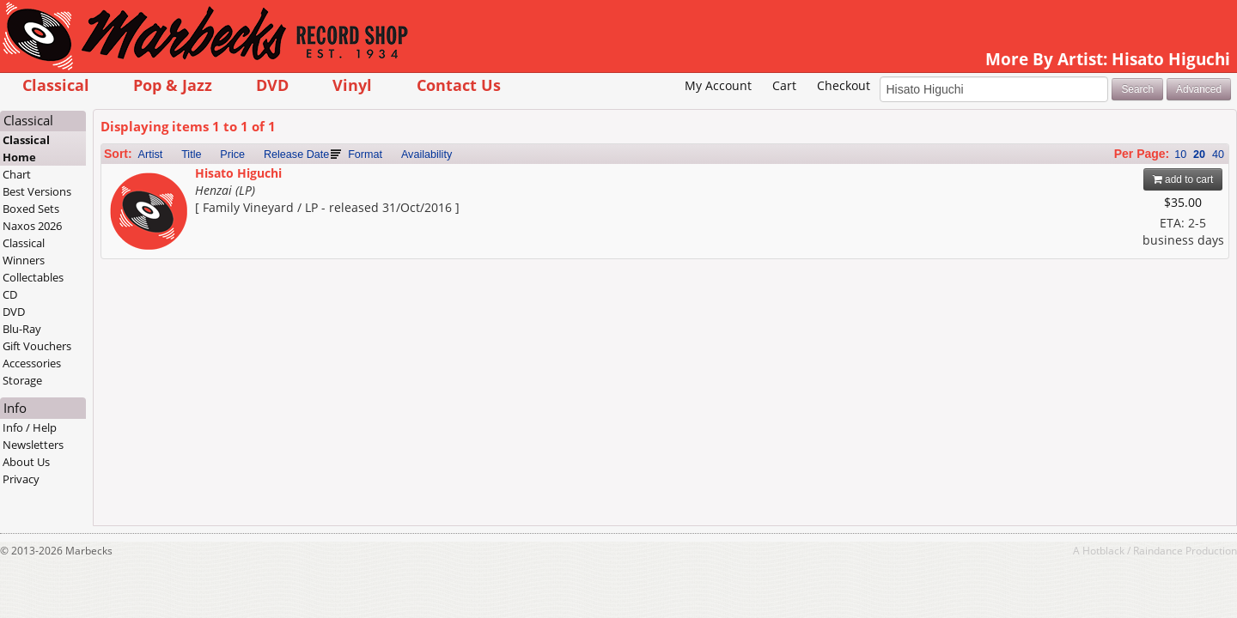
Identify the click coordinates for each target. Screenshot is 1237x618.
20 (1100, 181)
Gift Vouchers (136, 372)
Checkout (744, 112)
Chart (116, 201)
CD (109, 321)
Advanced (1100, 115)
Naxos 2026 (131, 252)
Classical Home (125, 175)
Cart (685, 112)
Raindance (1059, 577)
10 (1082, 181)
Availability (525, 181)
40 (1119, 181)
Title (290, 181)
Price (332, 181)
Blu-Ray (121, 355)
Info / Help (129, 454)
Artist (249, 181)
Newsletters (132, 471)
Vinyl (452, 84)
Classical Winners (123, 278)
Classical (154, 84)
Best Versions (136, 218)
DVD (371, 84)
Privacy (120, 505)
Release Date (395, 181)
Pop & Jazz (271, 84)
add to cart (1084, 206)
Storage (122, 407)
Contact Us (557, 84)
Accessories (131, 389)
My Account (619, 112)
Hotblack (1005, 577)
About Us (125, 488)
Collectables (132, 304)
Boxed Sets (130, 235)
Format (464, 181)
